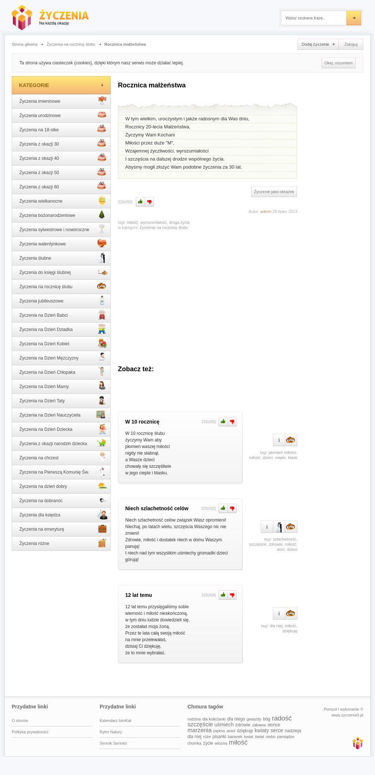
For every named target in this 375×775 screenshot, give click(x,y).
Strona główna (24, 44)
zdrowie (276, 544)
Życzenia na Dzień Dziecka (63, 428)
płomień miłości (282, 452)
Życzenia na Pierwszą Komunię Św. (63, 471)
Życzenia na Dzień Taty (63, 400)
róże (207, 736)
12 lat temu (138, 595)
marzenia (200, 730)
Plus (140, 202)
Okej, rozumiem (338, 63)
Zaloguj (350, 44)
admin (265, 211)
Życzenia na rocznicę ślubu (71, 44)
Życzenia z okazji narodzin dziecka (63, 442)
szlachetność (284, 539)
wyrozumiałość (153, 222)
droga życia (179, 222)
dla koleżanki (214, 719)
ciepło (280, 457)
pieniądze (285, 736)
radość (282, 718)
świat (259, 736)
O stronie (20, 720)
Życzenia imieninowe (63, 100)
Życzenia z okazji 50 (63, 171)
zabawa (259, 725)
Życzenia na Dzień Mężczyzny (63, 357)
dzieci (268, 457)
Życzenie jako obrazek (274, 191)
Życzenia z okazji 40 (63, 157)
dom (281, 549)
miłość (132, 222)
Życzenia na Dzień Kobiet (63, 343)
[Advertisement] (207, 294)
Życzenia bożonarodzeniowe (63, 214)
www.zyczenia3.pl (357, 743)
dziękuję (290, 631)
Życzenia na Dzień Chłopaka (63, 371)
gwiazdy (254, 719)
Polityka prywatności (30, 732)
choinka (194, 743)
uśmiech (224, 724)
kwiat (248, 736)
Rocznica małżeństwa (125, 44)
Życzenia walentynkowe (63, 243)
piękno (219, 731)
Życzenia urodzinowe (63, 114)
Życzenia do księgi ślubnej (63, 271)
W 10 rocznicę (142, 422)
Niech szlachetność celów (157, 508)
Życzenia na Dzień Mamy (63, 385)
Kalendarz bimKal (115, 720)
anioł (231, 731)
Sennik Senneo (113, 743)
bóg (266, 719)
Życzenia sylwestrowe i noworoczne (63, 228)
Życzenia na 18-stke (63, 129)
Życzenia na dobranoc (63, 499)
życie (208, 743)
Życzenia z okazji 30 (63, 143)
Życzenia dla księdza (63, 514)
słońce (274, 724)
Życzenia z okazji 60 (63, 186)
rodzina (194, 719)
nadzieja (293, 730)
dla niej (276, 626)
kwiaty (262, 730)
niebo (270, 736)
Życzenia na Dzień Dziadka (63, 328)
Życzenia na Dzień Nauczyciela (63, 414)
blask (292, 457)
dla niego (236, 719)
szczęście (258, 544)
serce (277, 730)
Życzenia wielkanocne (63, 200)
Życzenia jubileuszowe (63, 300)
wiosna (221, 743)
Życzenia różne (63, 542)
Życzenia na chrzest (63, 457)
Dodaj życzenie (318, 44)
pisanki (219, 736)
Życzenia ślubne (63, 257)
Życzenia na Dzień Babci (63, 314)
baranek (235, 736)
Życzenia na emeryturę (63, 528)
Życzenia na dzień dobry (63, 485)
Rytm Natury (111, 732)
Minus (150, 202)
